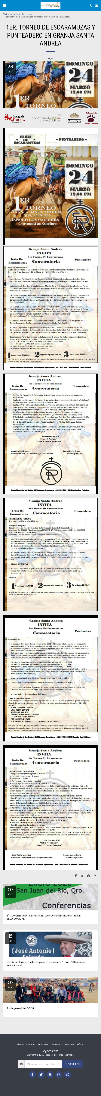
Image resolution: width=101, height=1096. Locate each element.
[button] (4, 5)
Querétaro (26, 14)
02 (10, 984)
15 (10, 937)
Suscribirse (72, 1064)
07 (10, 891)
